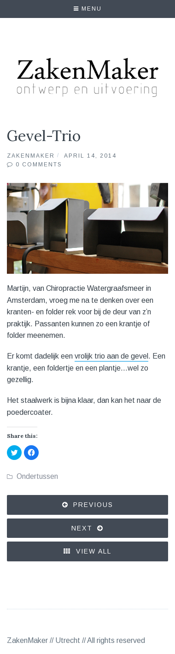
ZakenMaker (31, 156)
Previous (93, 504)
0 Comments (39, 164)
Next (82, 528)
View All (87, 551)
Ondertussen (37, 476)
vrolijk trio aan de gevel (111, 356)
